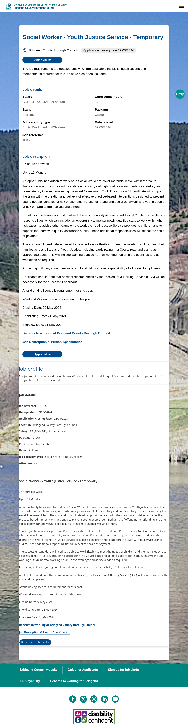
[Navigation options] (181, 6)
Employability (30, 681)
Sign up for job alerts (123, 669)
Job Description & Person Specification (52, 342)
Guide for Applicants (83, 669)
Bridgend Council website (39, 669)
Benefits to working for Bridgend (74, 681)
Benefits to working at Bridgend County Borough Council (66, 333)
